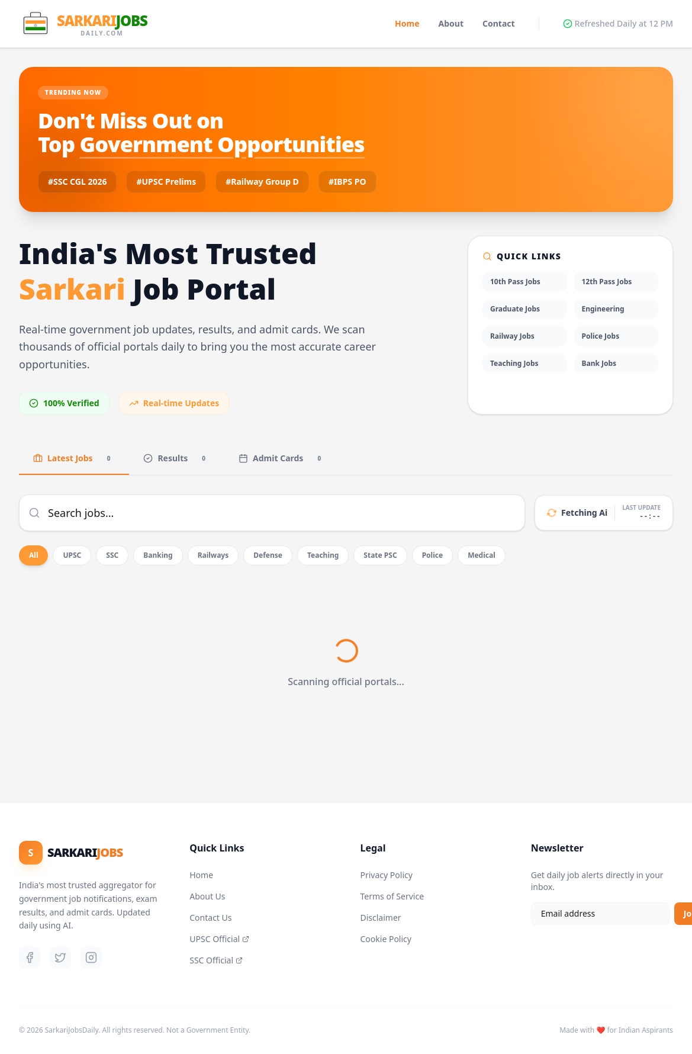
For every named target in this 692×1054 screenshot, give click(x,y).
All (33, 555)
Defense (267, 555)
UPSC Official (219, 938)
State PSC (380, 555)
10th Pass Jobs (515, 282)
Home (407, 23)
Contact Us (210, 917)
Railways (213, 555)
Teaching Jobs (514, 363)
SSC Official (216, 960)
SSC (112, 555)
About (451, 23)
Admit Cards (282, 458)
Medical (481, 555)
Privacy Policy (387, 875)
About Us (207, 896)
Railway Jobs (512, 336)
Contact (498, 23)
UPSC (72, 555)
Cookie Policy (386, 938)
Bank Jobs (599, 363)
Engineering (603, 309)
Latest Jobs (74, 458)
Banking (157, 555)
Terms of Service (392, 896)
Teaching (323, 555)
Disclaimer (381, 917)
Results (176, 458)
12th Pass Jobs (607, 282)
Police (432, 555)
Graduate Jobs (515, 309)
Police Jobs (601, 336)
